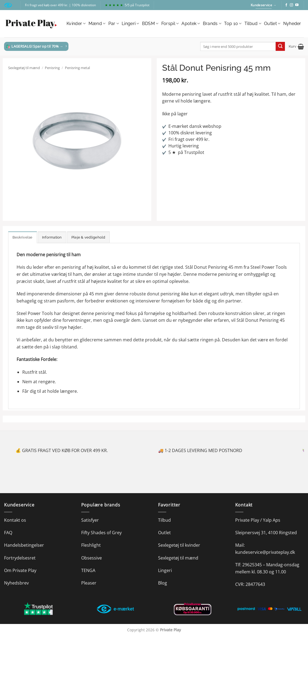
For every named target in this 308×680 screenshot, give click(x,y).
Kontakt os (15, 520)
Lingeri (130, 23)
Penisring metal (77, 67)
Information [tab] (52, 237)
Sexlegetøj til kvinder (179, 545)
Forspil (170, 23)
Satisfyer (90, 520)
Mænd (97, 23)
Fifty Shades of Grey (101, 533)
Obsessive (91, 558)
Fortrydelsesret (20, 558)
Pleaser (88, 583)
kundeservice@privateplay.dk (265, 552)
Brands (212, 23)
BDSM (150, 23)
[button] (296, 46)
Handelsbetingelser (24, 545)
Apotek (190, 23)
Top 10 (232, 23)
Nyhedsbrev (16, 583)
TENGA (88, 570)
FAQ (8, 533)
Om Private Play (20, 570)
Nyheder (292, 23)
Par (113, 23)
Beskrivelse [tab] (22, 237)
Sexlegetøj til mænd (24, 67)
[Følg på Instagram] (291, 5)
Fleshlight (91, 545)
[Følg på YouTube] (296, 5)
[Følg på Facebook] (286, 5)
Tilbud (252, 23)
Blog (162, 583)
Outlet (272, 23)
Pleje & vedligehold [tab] (88, 237)
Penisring (52, 67)
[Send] (280, 46)
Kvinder (76, 23)
